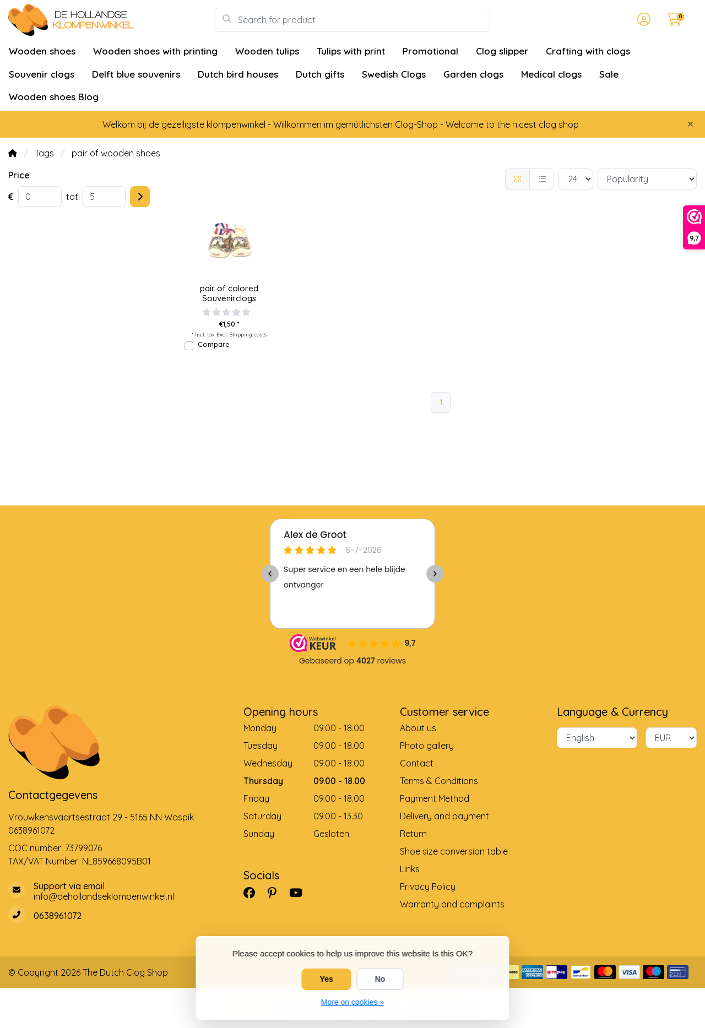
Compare (213, 344)
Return (413, 833)
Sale (609, 74)
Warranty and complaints (452, 904)
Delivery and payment (444, 816)
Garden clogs (473, 74)
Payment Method (434, 798)
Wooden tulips (267, 51)
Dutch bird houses (238, 74)
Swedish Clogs (394, 74)
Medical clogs (551, 74)
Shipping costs (248, 334)
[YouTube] (300, 892)
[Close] (690, 124)
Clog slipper (502, 51)
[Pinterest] (276, 892)
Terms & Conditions (439, 780)
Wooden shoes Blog (54, 96)
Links (410, 868)
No (380, 979)
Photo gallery (427, 745)
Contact (416, 763)
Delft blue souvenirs (136, 74)
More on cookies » (352, 1002)
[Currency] (671, 737)
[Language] (597, 737)
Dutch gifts (320, 74)
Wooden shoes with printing (155, 51)
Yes (326, 979)
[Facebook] (253, 892)
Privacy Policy (427, 886)
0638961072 (31, 830)
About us (418, 727)
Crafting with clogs (588, 51)
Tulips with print (351, 51)
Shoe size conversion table (454, 851)
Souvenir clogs (41, 74)
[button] (642, 20)
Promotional (430, 51)
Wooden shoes (42, 51)
